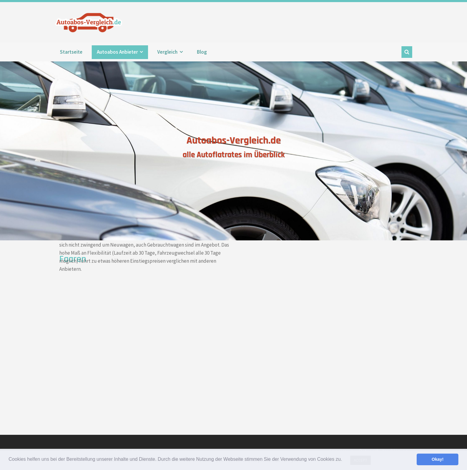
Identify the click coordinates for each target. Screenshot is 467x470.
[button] (344, 460)
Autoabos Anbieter (117, 52)
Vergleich (167, 52)
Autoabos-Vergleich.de (90, 22)
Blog (202, 52)
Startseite (71, 52)
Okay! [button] (437, 459)
